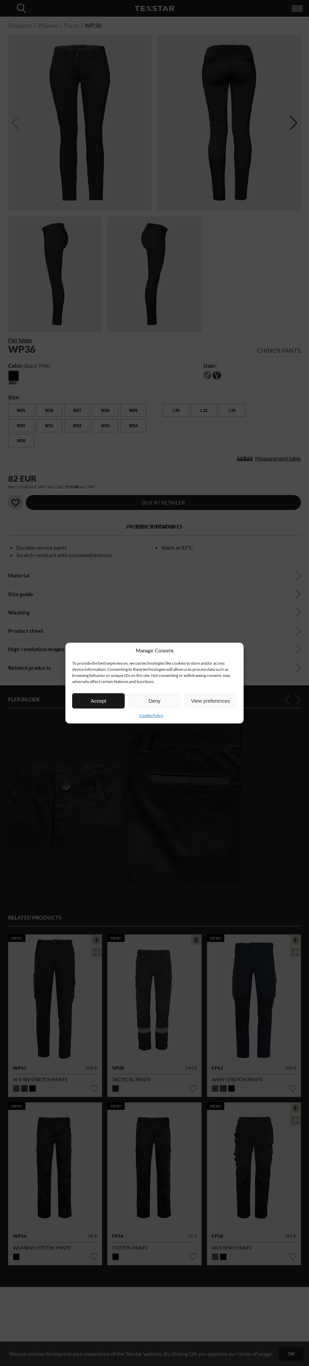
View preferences (210, 701)
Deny (154, 701)
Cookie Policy (151, 715)
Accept (98, 701)
